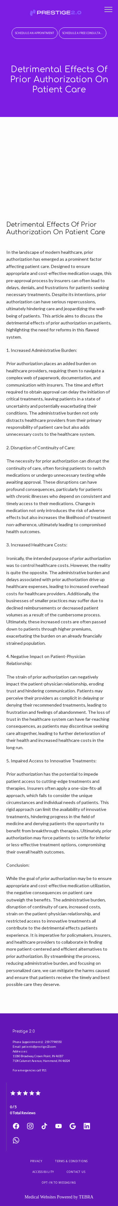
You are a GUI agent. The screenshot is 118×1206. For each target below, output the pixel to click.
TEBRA (86, 1197)
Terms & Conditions (71, 1161)
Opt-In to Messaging (59, 1183)
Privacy (36, 1161)
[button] (108, 10)
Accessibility (43, 1172)
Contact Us (76, 1172)
